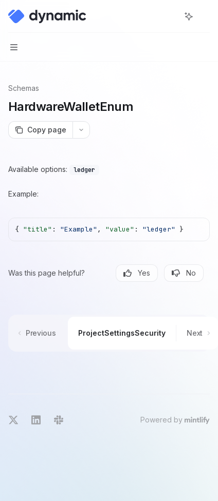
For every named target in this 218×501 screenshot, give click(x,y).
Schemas (23, 88)
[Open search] (169, 16)
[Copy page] (40, 130)
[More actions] (204, 16)
